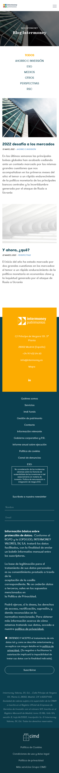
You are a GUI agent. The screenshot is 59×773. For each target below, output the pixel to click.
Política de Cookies (31, 747)
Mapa (31, 366)
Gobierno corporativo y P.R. (29, 438)
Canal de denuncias (29, 457)
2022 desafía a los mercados (28, 144)
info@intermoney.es (31, 360)
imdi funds (30, 411)
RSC (29, 89)
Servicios (29, 405)
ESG (29, 66)
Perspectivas (29, 83)
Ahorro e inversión (29, 61)
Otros (29, 78)
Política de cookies (29, 451)
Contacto (29, 425)
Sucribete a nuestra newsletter (29, 496)
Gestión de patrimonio (29, 418)
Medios (29, 72)
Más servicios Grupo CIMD (31, 767)
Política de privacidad (31, 760)
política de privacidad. (29, 629)
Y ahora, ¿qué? (16, 250)
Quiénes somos (29, 398)
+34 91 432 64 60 (31, 353)
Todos (29, 55)
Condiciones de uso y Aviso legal (31, 754)
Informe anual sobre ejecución (30, 444)
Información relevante (29, 431)
